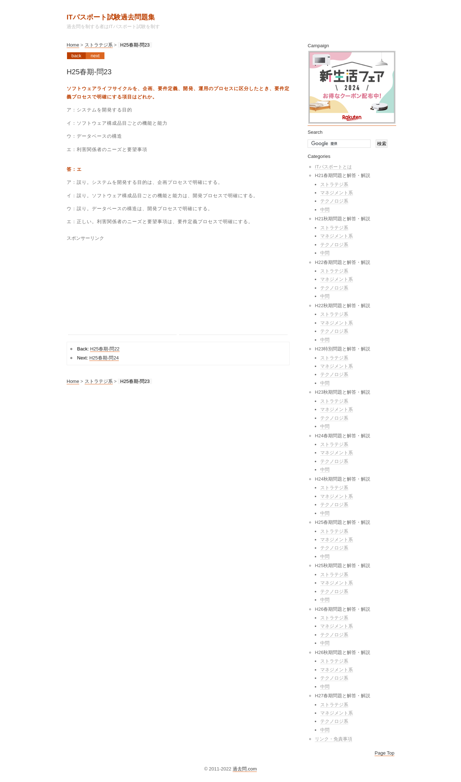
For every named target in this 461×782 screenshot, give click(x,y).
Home (73, 45)
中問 (325, 209)
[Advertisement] (122, 289)
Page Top (384, 753)
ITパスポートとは (333, 166)
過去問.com (245, 769)
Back (76, 55)
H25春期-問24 (104, 358)
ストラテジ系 (99, 45)
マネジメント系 (336, 192)
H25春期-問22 (105, 349)
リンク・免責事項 (333, 739)
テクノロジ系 (334, 201)
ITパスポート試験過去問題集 (111, 17)
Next (95, 55)
